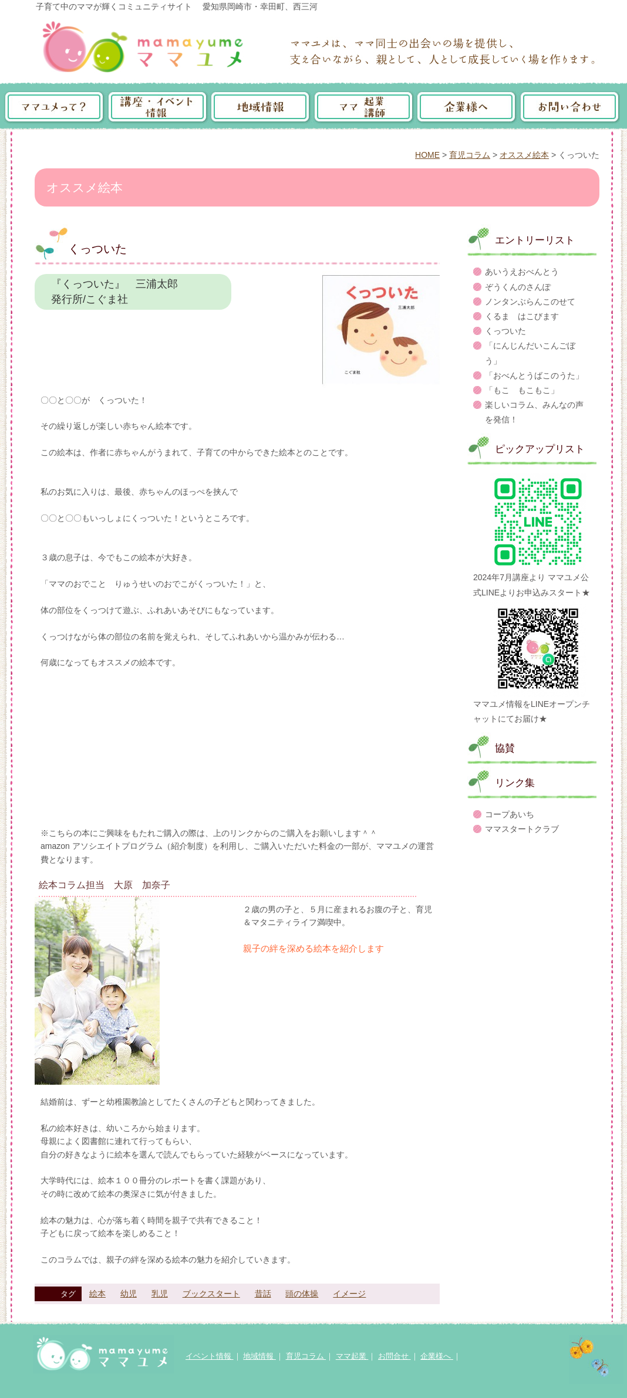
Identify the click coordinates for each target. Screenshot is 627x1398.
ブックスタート (211, 1293)
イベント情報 (210, 1356)
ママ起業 (352, 1356)
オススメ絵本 (524, 155)
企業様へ (436, 1356)
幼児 (128, 1293)
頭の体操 (301, 1293)
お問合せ (394, 1356)
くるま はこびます (522, 316)
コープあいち (509, 814)
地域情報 (259, 1356)
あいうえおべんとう (522, 271)
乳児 (159, 1293)
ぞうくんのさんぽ (518, 287)
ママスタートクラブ (522, 829)
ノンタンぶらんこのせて (530, 301)
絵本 (97, 1293)
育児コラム (469, 155)
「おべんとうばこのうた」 (534, 375)
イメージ (349, 1293)
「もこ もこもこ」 (522, 390)
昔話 (263, 1293)
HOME (427, 155)
